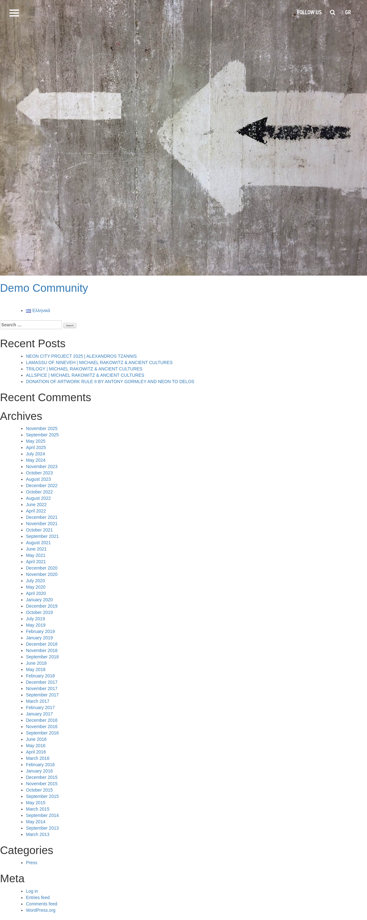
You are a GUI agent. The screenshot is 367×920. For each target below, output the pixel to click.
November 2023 (42, 466)
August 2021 (38, 542)
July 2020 (35, 580)
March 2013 (37, 834)
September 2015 (42, 796)
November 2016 (42, 726)
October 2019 (39, 612)
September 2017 (42, 694)
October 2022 (39, 491)
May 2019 (35, 625)
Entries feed (38, 897)
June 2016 (36, 739)
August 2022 (38, 498)
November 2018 (42, 650)
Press (31, 862)
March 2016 (37, 758)
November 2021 (42, 523)
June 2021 (36, 548)
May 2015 (35, 802)
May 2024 (35, 460)
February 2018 (40, 675)
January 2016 (39, 770)
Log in (32, 891)
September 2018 (42, 656)
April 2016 (36, 751)
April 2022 (36, 510)
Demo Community (44, 288)
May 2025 (35, 441)
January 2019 (39, 637)
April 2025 (36, 447)
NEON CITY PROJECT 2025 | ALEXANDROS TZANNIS (81, 356)
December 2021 (42, 517)
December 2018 (42, 644)
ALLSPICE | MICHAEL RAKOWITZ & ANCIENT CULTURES (85, 375)
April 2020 (36, 593)
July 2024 (35, 453)
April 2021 (36, 561)
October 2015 (39, 790)
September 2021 (42, 536)
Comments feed (41, 903)
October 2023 (39, 472)
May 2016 (35, 745)
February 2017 (40, 707)
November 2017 (42, 688)
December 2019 (42, 606)
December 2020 (42, 568)
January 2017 (39, 713)
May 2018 (35, 669)
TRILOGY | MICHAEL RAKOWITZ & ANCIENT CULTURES (84, 368)
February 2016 (40, 764)
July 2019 (35, 618)
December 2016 (42, 720)
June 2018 (36, 663)
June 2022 (36, 504)
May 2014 (35, 821)
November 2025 (42, 428)
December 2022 (42, 485)
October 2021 (39, 529)
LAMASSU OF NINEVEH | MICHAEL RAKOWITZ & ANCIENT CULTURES (99, 362)
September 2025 (42, 434)
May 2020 (35, 587)
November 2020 (42, 574)
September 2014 (42, 815)
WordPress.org (40, 910)
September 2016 (42, 732)
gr (348, 12)
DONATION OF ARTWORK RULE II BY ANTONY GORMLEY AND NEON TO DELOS (110, 381)
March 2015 (37, 809)
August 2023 (38, 479)
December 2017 (42, 682)
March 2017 (37, 701)
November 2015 (42, 783)
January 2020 (39, 599)
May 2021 (35, 555)
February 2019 (40, 631)
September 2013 (42, 828)
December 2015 (42, 777)
